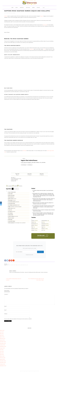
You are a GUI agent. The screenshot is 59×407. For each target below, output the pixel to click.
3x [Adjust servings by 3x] (16, 188)
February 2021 (2, 338)
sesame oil (31, 49)
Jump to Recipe (6, 32)
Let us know (39, 236)
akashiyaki (24, 150)
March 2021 (2, 336)
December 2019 (3, 360)
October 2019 (2, 364)
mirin (44, 49)
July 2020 (1, 349)
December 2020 (3, 341)
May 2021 (2, 333)
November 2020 (3, 343)
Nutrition (19, 185)
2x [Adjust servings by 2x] (14, 188)
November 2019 (3, 362)
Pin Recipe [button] (30, 164)
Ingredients (9, 185)
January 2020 (2, 359)
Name (5, 306)
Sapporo (41, 16)
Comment (6, 294)
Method (14, 185)
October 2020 (2, 344)
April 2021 (2, 335)
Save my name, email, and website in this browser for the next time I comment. (18, 318)
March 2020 (2, 356)
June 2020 (2, 351)
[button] (31, 219)
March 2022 (2, 330)
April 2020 (2, 354)
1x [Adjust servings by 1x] (12, 188)
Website (5, 313)
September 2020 (3, 346)
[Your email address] (26, 252)
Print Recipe (24, 164)
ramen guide (45, 24)
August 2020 (2, 348)
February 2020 (2, 357)
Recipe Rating (6, 290)
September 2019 (3, 365)
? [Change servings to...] (17, 188)
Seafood (5, 16)
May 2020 (2, 352)
